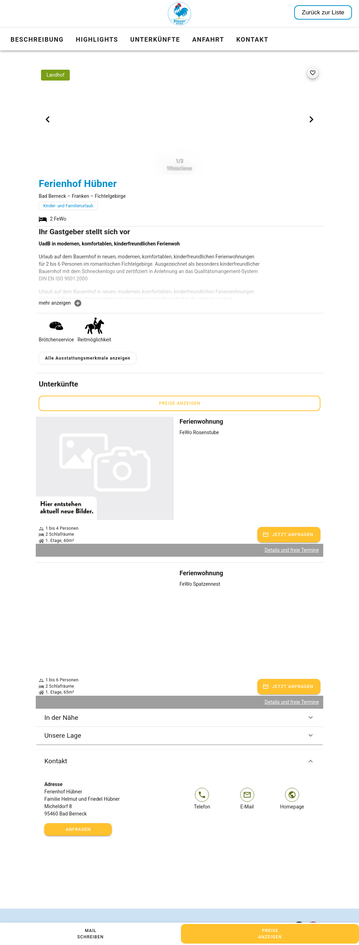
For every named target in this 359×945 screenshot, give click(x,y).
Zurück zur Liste (323, 12)
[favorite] (312, 72)
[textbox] (150, 269)
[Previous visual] (47, 119)
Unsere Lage (179, 735)
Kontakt (179, 761)
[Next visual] (311, 119)
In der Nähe (179, 717)
